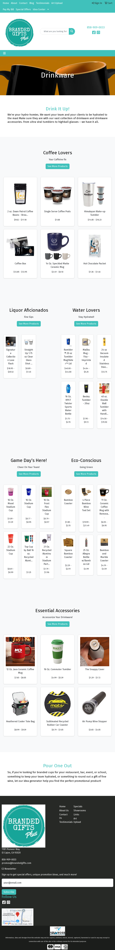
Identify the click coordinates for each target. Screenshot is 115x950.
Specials (78, 806)
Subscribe (9, 892)
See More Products (57, 166)
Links (76, 814)
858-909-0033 (96, 27)
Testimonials (42, 3)
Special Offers (23, 9)
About (14, 3)
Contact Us (63, 816)
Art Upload (57, 3)
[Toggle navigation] (4, 53)
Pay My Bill (8, 9)
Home (6, 3)
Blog (31, 3)
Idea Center (39, 9)
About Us (64, 810)
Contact (23, 3)
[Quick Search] (54, 31)
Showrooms (79, 810)
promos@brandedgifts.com (16, 863)
